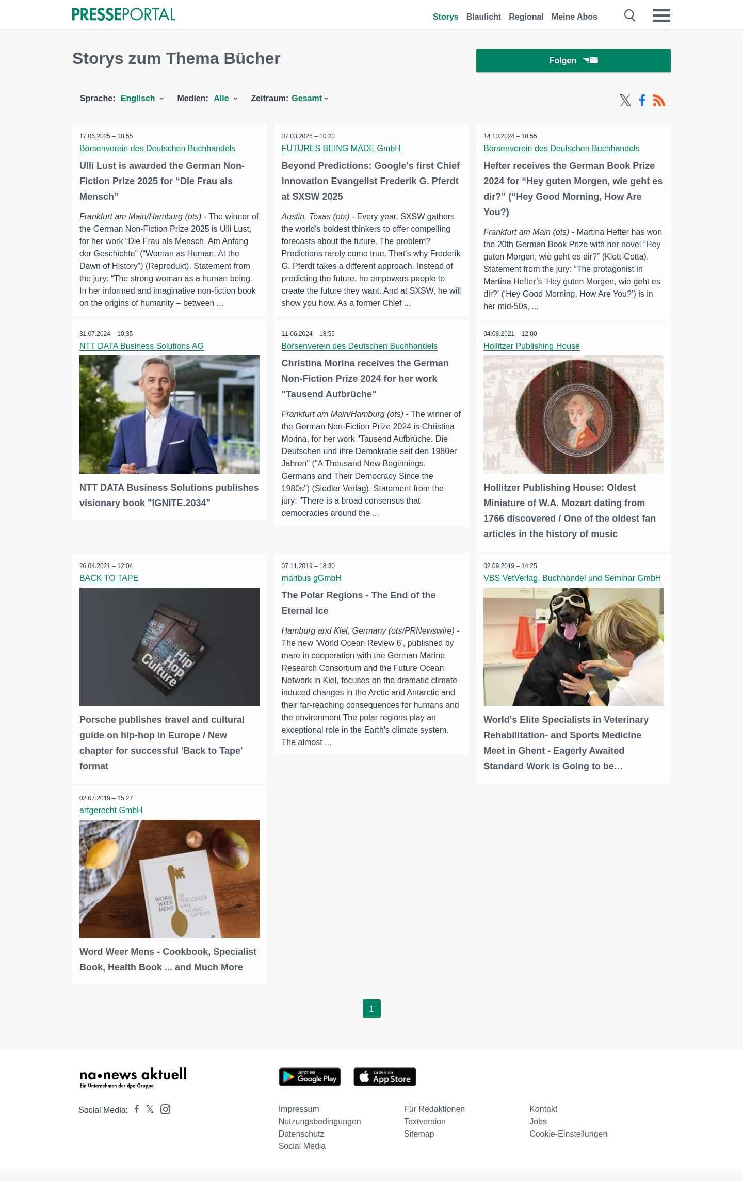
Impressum (299, 1118)
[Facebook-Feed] (642, 102)
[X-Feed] (625, 102)
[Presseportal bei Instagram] (162, 1118)
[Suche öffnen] (630, 15)
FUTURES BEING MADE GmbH (341, 149)
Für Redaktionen (434, 1118)
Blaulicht (484, 16)
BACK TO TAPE (109, 589)
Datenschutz (302, 1143)
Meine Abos (574, 16)
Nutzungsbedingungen (320, 1131)
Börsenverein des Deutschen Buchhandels (158, 149)
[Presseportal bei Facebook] (133, 1119)
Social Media (302, 1156)
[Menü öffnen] (661, 15)
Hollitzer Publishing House (532, 357)
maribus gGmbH (312, 589)
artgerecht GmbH (111, 820)
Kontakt (543, 1118)
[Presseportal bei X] (146, 1119)
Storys (446, 16)
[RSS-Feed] (659, 102)
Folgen (573, 61)
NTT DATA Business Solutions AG (142, 357)
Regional (526, 16)
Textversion (425, 1131)
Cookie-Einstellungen (568, 1143)
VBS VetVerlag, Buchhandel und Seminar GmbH (572, 589)
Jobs (538, 1131)
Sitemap (419, 1143)
